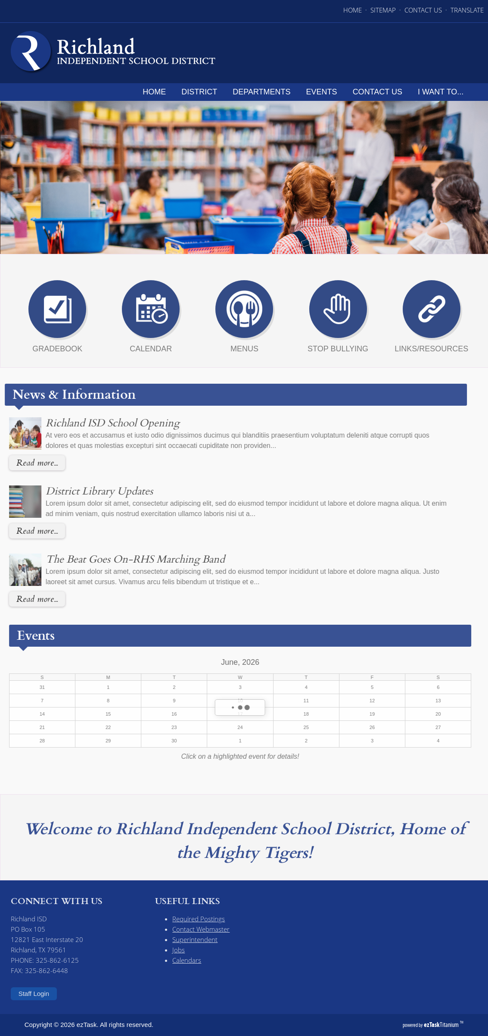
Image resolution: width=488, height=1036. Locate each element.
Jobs (178, 949)
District (201, 92)
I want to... (443, 92)
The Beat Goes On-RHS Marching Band (115, 559)
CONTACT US (423, 10)
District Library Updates (80, 490)
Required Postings (198, 918)
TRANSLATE (467, 10)
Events (324, 92)
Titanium (442, 1024)
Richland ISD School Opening (93, 422)
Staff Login (34, 993)
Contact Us (380, 92)
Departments (264, 92)
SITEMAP (383, 10)
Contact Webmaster (201, 929)
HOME (352, 10)
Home (157, 92)
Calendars (186, 960)
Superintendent (195, 939)
